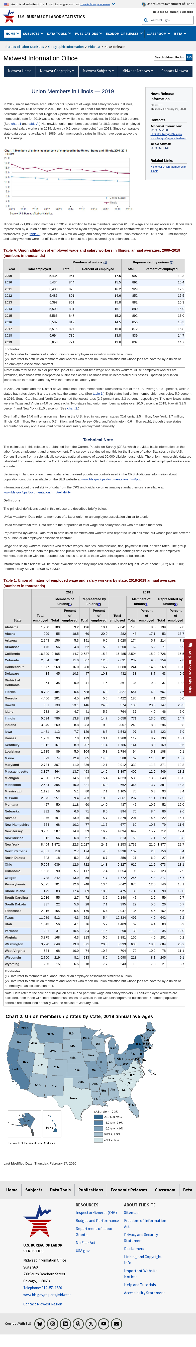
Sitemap (131, 1212)
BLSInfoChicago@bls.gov (166, 134)
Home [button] (11, 33)
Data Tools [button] (57, 33)
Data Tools (60, 1190)
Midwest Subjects (97, 70)
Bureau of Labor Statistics (25, 46)
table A (34, 124)
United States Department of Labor (167, 4)
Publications (90, 1190)
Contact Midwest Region (42, 1304)
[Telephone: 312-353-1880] (45, 1288)
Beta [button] (178, 33)
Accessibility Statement (144, 1292)
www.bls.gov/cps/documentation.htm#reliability (37, 492)
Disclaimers (134, 1248)
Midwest (94, 46)
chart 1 (16, 124)
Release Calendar (165, 12)
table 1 (98, 393)
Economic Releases (129, 1190)
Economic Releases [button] (122, 33)
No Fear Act (85, 1242)
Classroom (165, 1190)
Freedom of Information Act (145, 1223)
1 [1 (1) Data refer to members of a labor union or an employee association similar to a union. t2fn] (70, 604)
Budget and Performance (97, 1220)
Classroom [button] (157, 33)
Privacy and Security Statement (141, 1237)
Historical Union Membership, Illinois (168, 168)
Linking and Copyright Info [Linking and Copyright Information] (143, 1259)
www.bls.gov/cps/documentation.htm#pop (111, 479)
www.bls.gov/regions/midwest (168, 138)
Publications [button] (87, 33)
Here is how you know (95, 4)
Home (12, 1190)
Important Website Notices (140, 1273)
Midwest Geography (55, 70)
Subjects (33, 1190)
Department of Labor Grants (94, 1231)
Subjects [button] (31, 33)
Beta (187, 1190)
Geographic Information (66, 46)
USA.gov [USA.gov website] (82, 1250)
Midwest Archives (136, 70)
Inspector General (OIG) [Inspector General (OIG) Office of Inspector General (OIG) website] (96, 1212)
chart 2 (72, 408)
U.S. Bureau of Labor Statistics (51, 17)
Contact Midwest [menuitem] (174, 70)
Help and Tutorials (140, 1284)
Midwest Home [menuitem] (19, 70)
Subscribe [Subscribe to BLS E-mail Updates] (186, 12)
